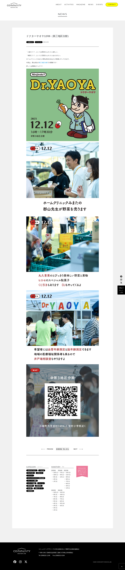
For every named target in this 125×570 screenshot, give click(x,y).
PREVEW (50, 449)
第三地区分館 (43, 62)
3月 (54, 479)
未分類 (29, 488)
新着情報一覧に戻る (62, 449)
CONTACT (112, 4)
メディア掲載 (31, 483)
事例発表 (30, 486)
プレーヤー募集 (32, 480)
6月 (67, 483)
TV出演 (42, 470)
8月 (54, 477)
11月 (67, 474)
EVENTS (99, 4)
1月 (54, 481)
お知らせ (30, 42)
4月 (54, 503)
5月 (61, 474)
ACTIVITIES (69, 4)
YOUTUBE (31, 473)
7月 (61, 472)
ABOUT (59, 4)
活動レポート (38, 488)
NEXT (74, 449)
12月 (54, 472)
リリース (41, 483)
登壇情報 (30, 491)
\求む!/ (121, 290)
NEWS (90, 4)
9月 (67, 477)
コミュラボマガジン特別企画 (36, 478)
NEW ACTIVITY (32, 470)
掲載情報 (38, 486)
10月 (54, 474)
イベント (38, 42)
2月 (54, 507)
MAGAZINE (80, 4)
